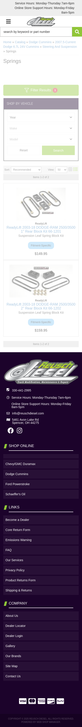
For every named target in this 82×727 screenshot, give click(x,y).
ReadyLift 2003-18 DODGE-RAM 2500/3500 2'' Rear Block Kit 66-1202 (41, 306)
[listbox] (41, 117)
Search (58, 150)
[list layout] (75, 170)
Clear (23, 150)
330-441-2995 (21, 390)
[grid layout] (70, 170)
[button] (41, 32)
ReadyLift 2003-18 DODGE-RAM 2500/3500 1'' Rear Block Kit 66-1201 (41, 229)
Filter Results (41, 90)
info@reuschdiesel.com (28, 413)
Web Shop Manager (48, 722)
